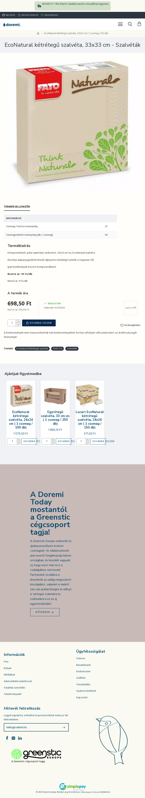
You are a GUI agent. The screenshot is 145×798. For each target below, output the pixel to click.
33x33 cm (57, 347)
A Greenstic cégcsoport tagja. (28, 760)
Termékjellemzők (17, 207)
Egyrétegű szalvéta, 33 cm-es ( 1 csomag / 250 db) (55, 417)
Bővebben (43, 611)
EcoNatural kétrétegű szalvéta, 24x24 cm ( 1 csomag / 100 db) (21, 419)
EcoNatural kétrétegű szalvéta (32, 347)
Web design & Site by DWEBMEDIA (95, 791)
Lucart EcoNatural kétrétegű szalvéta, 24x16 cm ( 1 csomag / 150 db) (90, 419)
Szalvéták (72, 347)
